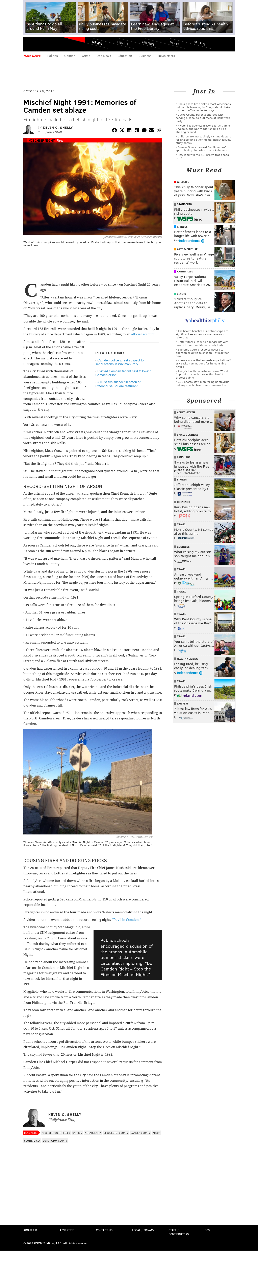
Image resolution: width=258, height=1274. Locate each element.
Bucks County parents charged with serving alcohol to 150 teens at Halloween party (203, 118)
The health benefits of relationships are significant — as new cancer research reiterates (202, 334)
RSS (207, 1230)
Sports (199, 43)
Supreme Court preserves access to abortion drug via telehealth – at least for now (202, 353)
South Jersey (32, 1140)
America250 (185, 271)
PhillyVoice (51, 44)
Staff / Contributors (179, 1232)
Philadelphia (92, 1132)
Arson (156, 1132)
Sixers (181, 294)
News (97, 43)
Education (125, 55)
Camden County (140, 1132)
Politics (52, 55)
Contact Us (104, 1230)
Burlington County (55, 1140)
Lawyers (183, 703)
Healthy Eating (187, 659)
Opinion (69, 55)
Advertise (67, 1230)
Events (174, 43)
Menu (30, 44)
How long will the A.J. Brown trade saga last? (202, 156)
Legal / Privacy (143, 1230)
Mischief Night (42, 140)
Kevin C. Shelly (58, 127)
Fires (59, 140)
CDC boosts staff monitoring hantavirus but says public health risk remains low (202, 383)
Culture (148, 42)
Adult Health (186, 412)
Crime (86, 55)
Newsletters (166, 55)
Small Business (188, 435)
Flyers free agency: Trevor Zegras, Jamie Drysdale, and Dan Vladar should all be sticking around (203, 129)
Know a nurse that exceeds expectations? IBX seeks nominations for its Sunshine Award (203, 363)
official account (143, 334)
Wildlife (183, 182)
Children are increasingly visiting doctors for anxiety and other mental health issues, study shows (203, 139)
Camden (77, 1132)
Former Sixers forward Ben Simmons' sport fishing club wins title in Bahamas (201, 148)
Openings (183, 502)
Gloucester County (116, 1132)
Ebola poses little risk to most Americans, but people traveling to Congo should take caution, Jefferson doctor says (204, 107)
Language (183, 457)
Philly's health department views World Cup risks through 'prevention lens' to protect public (202, 374)
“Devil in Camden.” (126, 920)
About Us (30, 1230)
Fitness (182, 226)
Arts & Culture (187, 249)
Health (122, 43)
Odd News (104, 55)
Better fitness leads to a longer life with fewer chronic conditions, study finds (202, 343)
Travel (181, 524)
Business (144, 55)
